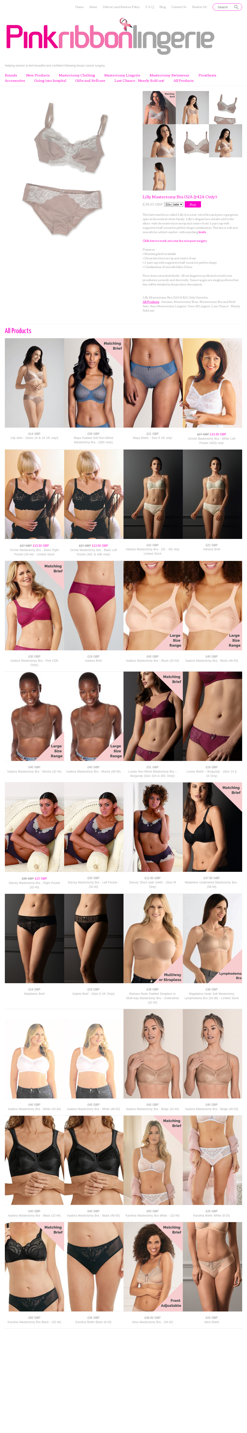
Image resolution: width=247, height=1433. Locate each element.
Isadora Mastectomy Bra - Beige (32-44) (152, 1109)
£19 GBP (93, 656)
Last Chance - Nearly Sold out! (139, 80)
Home (79, 7)
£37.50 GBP (212, 878)
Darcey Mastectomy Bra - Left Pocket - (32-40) (93, 885)
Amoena (166, 301)
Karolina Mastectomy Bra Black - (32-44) (34, 1322)
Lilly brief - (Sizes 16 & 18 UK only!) (34, 438)
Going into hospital (50, 80)
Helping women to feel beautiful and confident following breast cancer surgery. (55, 65)
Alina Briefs (211, 1322)
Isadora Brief (93, 660)
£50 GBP (153, 1211)
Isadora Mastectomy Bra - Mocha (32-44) (34, 771)
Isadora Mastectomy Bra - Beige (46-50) (211, 1109)
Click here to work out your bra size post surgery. (175, 240)
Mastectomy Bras (186, 301)
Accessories (15, 80)
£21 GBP (153, 434)
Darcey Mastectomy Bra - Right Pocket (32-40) (34, 885)
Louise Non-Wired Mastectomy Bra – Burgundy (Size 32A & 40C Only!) (152, 774)
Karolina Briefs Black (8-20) (93, 1322)
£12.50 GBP (153, 878)
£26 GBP (212, 1211)
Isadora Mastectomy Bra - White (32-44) (34, 1109)
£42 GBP (153, 545)
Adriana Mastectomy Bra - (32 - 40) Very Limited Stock (152, 551)
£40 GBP (153, 656)
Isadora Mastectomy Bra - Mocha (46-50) (93, 771)
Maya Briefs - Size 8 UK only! (152, 438)
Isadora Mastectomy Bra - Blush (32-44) (152, 660)
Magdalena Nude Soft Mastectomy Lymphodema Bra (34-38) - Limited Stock (212, 996)
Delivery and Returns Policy (121, 7)
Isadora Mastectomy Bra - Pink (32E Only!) (34, 663)
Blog (162, 7)
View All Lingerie (198, 306)
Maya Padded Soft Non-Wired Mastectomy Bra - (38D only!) (93, 440)
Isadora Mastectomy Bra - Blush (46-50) (211, 660)
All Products (184, 80)
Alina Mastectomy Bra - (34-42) (152, 1322)
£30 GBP (34, 656)
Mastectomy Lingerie (122, 75)
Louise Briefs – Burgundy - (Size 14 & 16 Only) (211, 774)
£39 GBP (93, 434)
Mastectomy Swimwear (169, 75)
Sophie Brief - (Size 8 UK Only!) (93, 994)
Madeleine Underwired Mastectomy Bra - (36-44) (211, 885)
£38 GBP (212, 989)
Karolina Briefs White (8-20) (211, 1215)
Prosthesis (207, 75)
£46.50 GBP (153, 1317)
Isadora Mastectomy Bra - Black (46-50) (93, 1215)
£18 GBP (212, 767)
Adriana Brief (211, 549)
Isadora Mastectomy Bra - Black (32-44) (34, 1215)
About (93, 7)
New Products (38, 75)
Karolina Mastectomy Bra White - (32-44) (152, 1215)
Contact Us (178, 7)
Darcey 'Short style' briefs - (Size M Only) (152, 885)
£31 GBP (153, 767)
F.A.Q (150, 7)
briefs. (203, 232)
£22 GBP (212, 545)
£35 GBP (93, 878)
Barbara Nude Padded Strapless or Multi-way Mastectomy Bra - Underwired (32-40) (152, 998)
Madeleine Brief (34, 994)
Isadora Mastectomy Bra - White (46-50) (93, 1109)
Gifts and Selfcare (90, 80)
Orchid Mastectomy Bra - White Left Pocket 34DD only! (211, 441)
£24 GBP (212, 1317)
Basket (199, 7)
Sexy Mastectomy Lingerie (168, 306)
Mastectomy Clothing (77, 75)
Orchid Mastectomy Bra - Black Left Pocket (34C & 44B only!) (93, 552)
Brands (11, 75)
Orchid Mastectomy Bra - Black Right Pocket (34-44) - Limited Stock (34, 552)
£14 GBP (34, 434)
